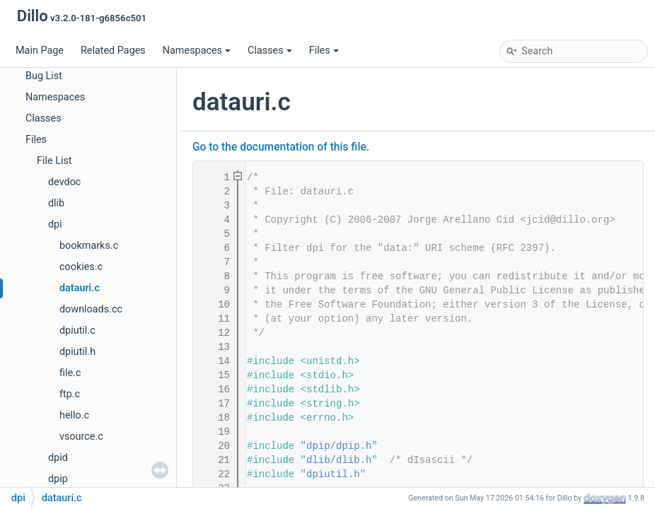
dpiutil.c (77, 330)
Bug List (43, 76)
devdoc (64, 182)
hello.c (74, 415)
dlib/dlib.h (338, 460)
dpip (58, 479)
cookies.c (81, 267)
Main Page (40, 51)
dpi (55, 224)
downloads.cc (90, 309)
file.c (70, 373)
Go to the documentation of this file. (280, 147)
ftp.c (69, 394)
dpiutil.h (77, 352)
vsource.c (81, 437)
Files (324, 51)
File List (54, 161)
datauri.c (79, 288)
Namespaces (197, 51)
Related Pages (113, 51)
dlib (56, 203)
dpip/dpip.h (338, 446)
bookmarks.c (88, 246)
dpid (58, 458)
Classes (270, 51)
